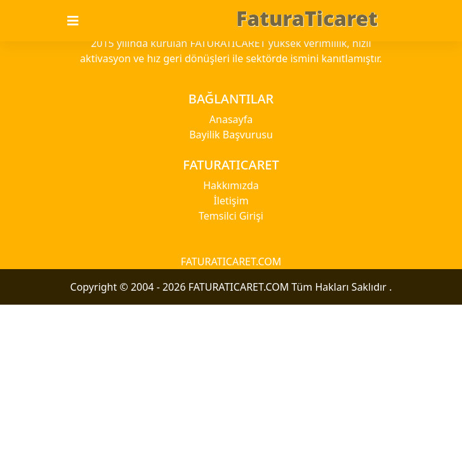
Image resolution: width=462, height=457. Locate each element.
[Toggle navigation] (80, 21)
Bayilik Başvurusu (231, 135)
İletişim (230, 201)
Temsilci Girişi (231, 216)
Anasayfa (231, 119)
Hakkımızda (230, 185)
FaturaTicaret (307, 18)
